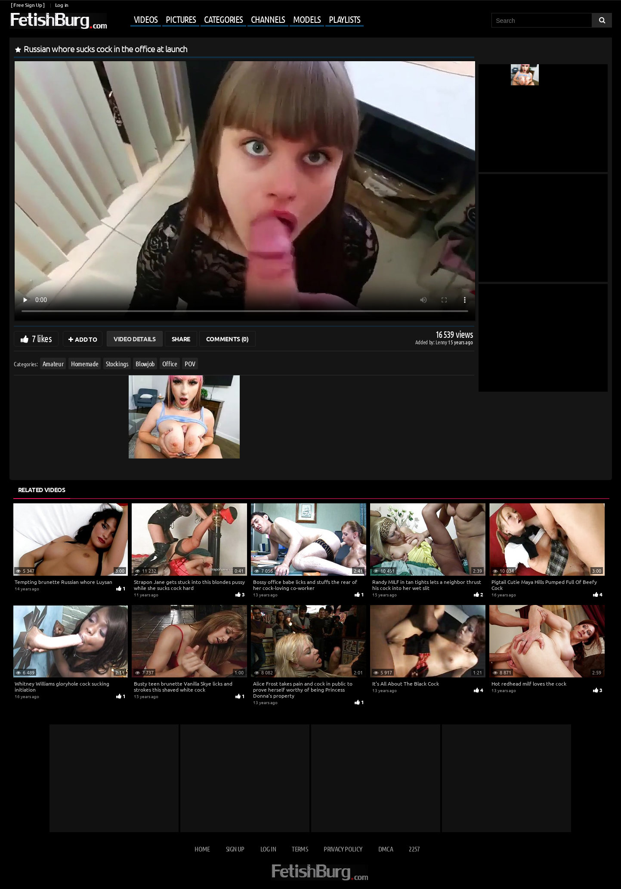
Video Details (134, 339)
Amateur (52, 363)
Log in (61, 5)
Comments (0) (227, 339)
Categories (223, 19)
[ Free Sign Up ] (28, 5)
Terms (300, 849)
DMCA (385, 849)
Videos (146, 19)
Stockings (116, 363)
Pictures (181, 19)
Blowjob (145, 363)
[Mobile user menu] (236, 20)
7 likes (42, 338)
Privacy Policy (343, 849)
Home (202, 849)
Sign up (235, 849)
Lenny (442, 342)
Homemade (84, 363)
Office (169, 363)
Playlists (344, 19)
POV (190, 363)
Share (181, 339)
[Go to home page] (58, 21)
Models (306, 19)
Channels (268, 19)
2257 (414, 849)
